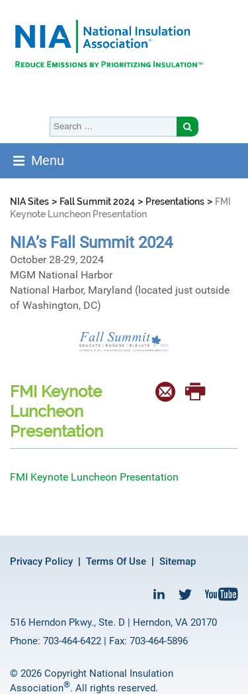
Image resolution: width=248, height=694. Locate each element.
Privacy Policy (41, 561)
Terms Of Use (116, 561)
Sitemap (177, 561)
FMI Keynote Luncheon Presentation (94, 477)
